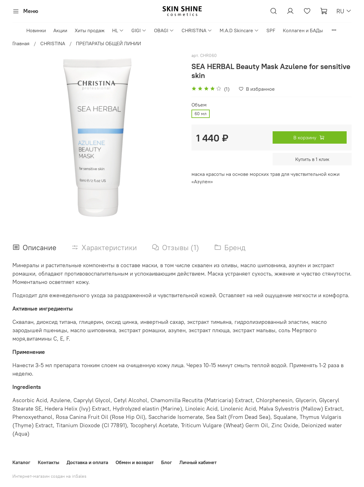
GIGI (139, 30)
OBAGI (164, 30)
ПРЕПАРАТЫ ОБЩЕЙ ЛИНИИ (108, 43)
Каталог (21, 462)
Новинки (36, 30)
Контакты (48, 462)
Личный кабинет (198, 462)
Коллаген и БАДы (303, 30)
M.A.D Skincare (239, 30)
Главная (20, 43)
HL (118, 30)
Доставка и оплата (87, 462)
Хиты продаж (90, 30)
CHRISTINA (197, 30)
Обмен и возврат (135, 462)
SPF (270, 30)
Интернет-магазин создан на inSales (49, 476)
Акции (60, 30)
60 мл (201, 113)
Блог (166, 462)
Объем (199, 105)
